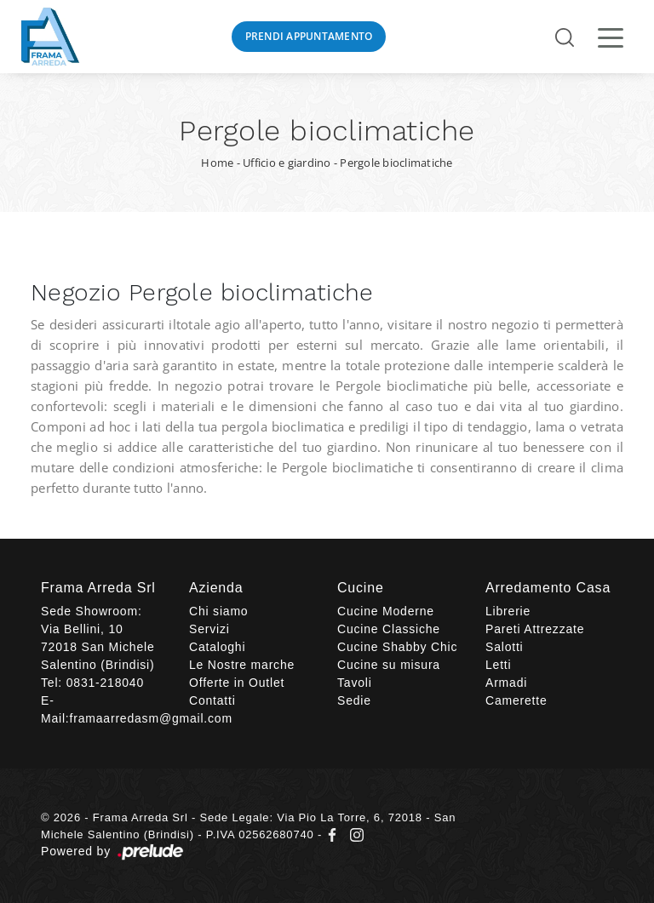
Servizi (209, 629)
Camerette (516, 700)
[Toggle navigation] (611, 37)
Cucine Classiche (388, 629)
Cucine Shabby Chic (397, 647)
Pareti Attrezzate (534, 629)
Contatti (212, 700)
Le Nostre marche (242, 665)
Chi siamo (218, 611)
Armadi (506, 682)
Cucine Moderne (385, 611)
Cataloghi (217, 647)
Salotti (504, 647)
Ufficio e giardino (287, 162)
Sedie (354, 700)
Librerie (508, 611)
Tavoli (354, 682)
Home (217, 162)
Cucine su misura (388, 665)
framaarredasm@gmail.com (151, 718)
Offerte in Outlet (236, 682)
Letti (498, 665)
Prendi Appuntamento (309, 36)
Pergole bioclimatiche (396, 162)
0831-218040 (105, 682)
